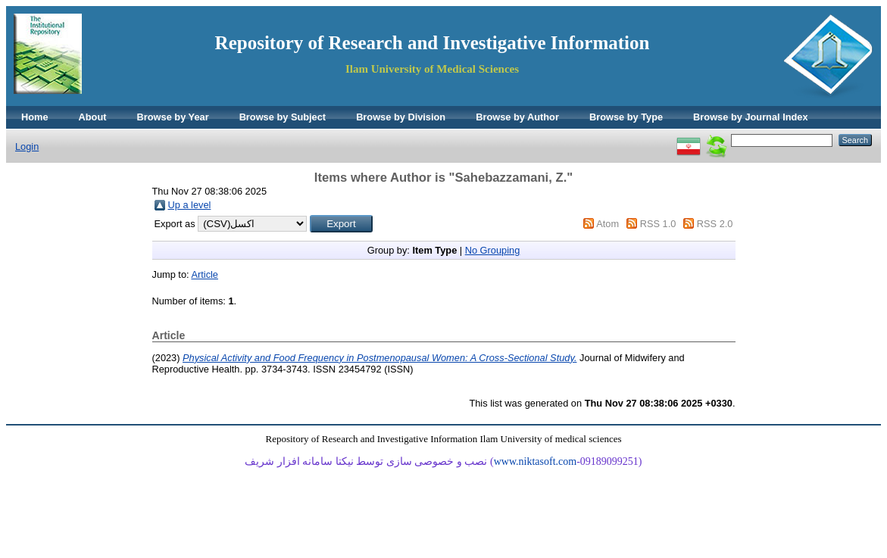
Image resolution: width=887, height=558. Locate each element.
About (93, 117)
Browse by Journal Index (750, 117)
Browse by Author (517, 117)
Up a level (189, 204)
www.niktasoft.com (535, 461)
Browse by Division (400, 117)
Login (27, 146)
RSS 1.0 (658, 223)
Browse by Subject (282, 117)
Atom (607, 223)
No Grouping (492, 250)
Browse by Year (173, 117)
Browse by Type (626, 117)
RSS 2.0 (715, 223)
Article (204, 274)
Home (34, 117)
